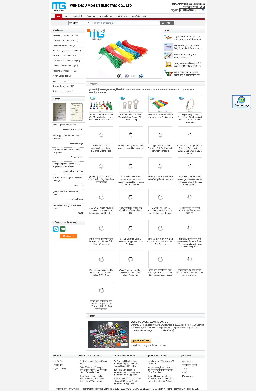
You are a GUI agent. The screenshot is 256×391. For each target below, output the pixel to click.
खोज (168, 23)
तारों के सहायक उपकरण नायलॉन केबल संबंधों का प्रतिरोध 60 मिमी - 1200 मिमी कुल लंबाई (101, 241)
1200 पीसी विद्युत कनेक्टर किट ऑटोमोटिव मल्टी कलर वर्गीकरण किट (130, 210)
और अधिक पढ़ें (168, 330)
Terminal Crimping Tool (63, 71)
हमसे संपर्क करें (122, 16)
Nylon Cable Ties (60, 76)
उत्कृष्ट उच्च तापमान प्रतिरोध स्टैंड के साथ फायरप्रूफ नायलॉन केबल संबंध (187, 38)
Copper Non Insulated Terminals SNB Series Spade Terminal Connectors (160, 148)
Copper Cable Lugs (61, 86)
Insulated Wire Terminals (63, 35)
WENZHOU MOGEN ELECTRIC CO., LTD (149, 322)
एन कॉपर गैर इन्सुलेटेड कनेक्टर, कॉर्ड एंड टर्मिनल (161, 362)
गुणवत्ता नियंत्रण (106, 16)
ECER (197, 389)
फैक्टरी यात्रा (91, 16)
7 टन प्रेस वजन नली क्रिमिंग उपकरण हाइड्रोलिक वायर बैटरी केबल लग (190, 210)
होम (58, 16)
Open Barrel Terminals (62, 45)
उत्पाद (67, 16)
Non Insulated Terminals (63, 40)
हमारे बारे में (78, 16)
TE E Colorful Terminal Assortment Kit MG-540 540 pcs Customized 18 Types (160, 210)
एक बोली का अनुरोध (190, 7)
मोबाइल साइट (188, 376)
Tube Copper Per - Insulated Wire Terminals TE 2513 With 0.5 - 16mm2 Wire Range (92, 378)
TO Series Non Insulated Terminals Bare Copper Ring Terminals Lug (130, 117)
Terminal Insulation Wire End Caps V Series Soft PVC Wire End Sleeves (160, 241)
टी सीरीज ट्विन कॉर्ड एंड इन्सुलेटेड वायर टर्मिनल (94, 362)
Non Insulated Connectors (64, 61)
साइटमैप (185, 372)
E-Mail (185, 369)
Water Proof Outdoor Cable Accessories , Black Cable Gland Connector (131, 272)
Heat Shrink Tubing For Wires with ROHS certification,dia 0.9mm (185, 56)
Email (202, 7)
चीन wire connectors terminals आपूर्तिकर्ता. (86, 389)
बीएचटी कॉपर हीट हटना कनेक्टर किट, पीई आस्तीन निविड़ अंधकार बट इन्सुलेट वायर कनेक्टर (188, 47)
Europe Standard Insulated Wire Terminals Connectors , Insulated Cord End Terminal (101, 117)
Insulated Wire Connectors (64, 56)
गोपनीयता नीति (61, 389)
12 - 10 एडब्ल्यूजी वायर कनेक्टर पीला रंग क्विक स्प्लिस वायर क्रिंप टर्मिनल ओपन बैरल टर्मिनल (161, 369)
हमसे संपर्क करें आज (141, 340)
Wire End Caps (59, 81)
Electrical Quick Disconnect (65, 50)
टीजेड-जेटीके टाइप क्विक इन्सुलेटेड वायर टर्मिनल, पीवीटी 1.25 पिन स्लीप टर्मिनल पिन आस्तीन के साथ (93, 369)
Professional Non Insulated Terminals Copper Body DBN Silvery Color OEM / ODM (126, 363)
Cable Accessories (61, 91)
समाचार (164, 345)
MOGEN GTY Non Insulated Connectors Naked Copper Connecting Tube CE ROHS (101, 210)
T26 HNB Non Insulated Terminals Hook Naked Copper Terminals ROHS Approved (127, 372)
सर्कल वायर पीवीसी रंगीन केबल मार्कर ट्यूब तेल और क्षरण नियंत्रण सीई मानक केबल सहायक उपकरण (160, 272)
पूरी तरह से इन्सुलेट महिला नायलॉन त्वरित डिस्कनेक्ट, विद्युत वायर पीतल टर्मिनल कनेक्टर (101, 179)
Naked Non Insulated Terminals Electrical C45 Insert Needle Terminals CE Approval (127, 381)
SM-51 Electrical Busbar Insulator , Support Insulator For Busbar (131, 241)
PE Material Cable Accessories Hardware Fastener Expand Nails (101, 148)
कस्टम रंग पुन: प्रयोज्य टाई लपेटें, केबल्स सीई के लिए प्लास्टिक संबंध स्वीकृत (187, 74)
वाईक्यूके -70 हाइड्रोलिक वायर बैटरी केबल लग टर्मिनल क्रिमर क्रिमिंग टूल (187, 64)
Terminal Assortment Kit (63, 66)
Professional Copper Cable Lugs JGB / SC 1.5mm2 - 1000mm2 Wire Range (101, 272)
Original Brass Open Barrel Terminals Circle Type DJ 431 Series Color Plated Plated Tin (161, 378)
